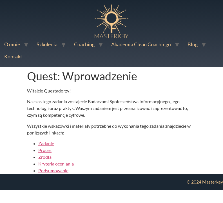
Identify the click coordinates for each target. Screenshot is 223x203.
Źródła (45, 157)
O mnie (12, 44)
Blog (193, 44)
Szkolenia (47, 44)
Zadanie (46, 143)
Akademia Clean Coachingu (141, 44)
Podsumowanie (53, 170)
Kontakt (13, 56)
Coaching (84, 44)
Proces (45, 150)
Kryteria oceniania (56, 163)
